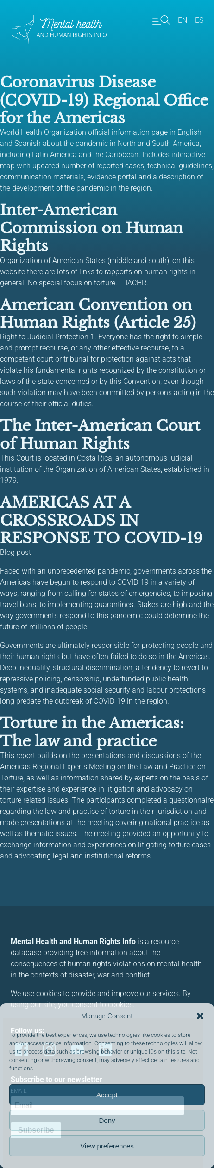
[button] (200, 1016)
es (199, 20)
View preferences (107, 1146)
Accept (107, 1095)
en (182, 20)
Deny (107, 1120)
